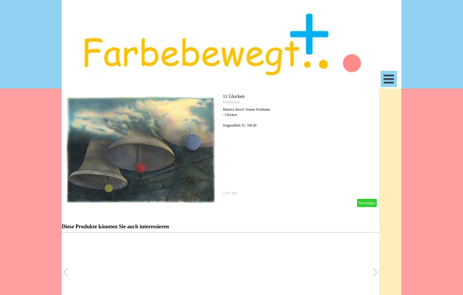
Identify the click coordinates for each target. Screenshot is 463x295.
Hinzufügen (366, 203)
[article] (220, 150)
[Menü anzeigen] (389, 79)
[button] (375, 272)
